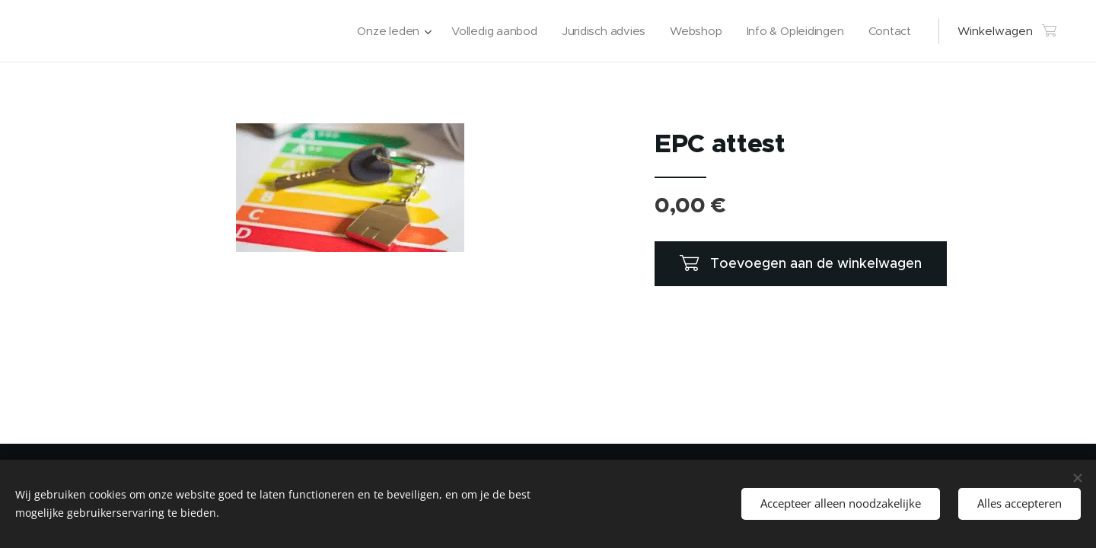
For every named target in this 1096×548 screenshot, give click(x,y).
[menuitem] (385, 31)
